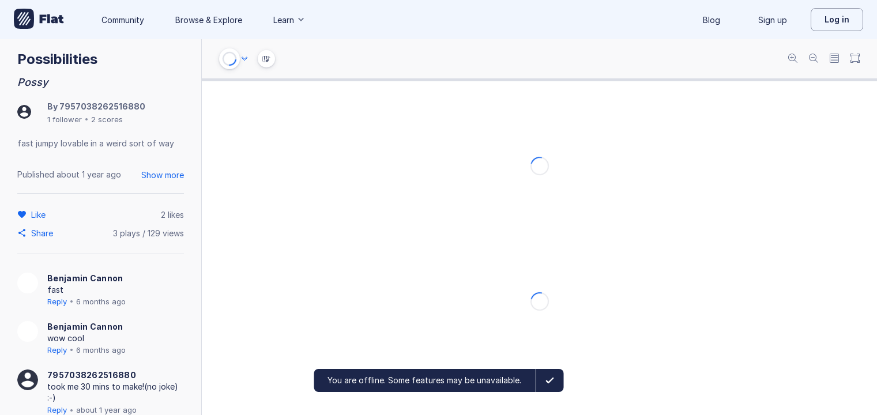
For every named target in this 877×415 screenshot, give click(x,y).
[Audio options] (244, 58)
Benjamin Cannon (85, 278)
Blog (711, 20)
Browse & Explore (208, 20)
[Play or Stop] (229, 58)
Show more (162, 175)
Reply (57, 301)
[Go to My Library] (39, 20)
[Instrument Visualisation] (266, 58)
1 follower (64, 119)
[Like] (40, 214)
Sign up (772, 20)
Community (122, 20)
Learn (289, 20)
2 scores (107, 119)
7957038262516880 (102, 106)
